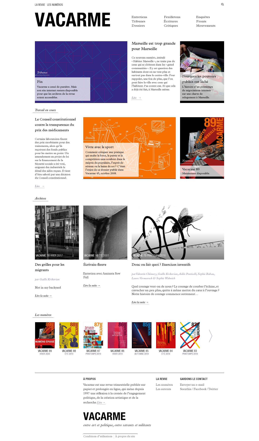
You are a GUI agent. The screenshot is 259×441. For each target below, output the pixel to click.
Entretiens (139, 17)
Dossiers (138, 26)
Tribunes (138, 21)
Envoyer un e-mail (192, 385)
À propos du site (125, 436)
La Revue (40, 5)
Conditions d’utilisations (97, 436)
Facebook (200, 389)
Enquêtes (203, 17)
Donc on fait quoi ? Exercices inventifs (161, 265)
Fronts (201, 21)
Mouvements (205, 26)
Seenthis (185, 389)
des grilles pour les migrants (49, 267)
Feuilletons (172, 17)
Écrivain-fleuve (94, 265)
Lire (136, 98)
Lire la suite (43, 296)
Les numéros (55, 5)
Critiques (171, 26)
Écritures (171, 21)
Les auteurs (163, 389)
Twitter (213, 389)
